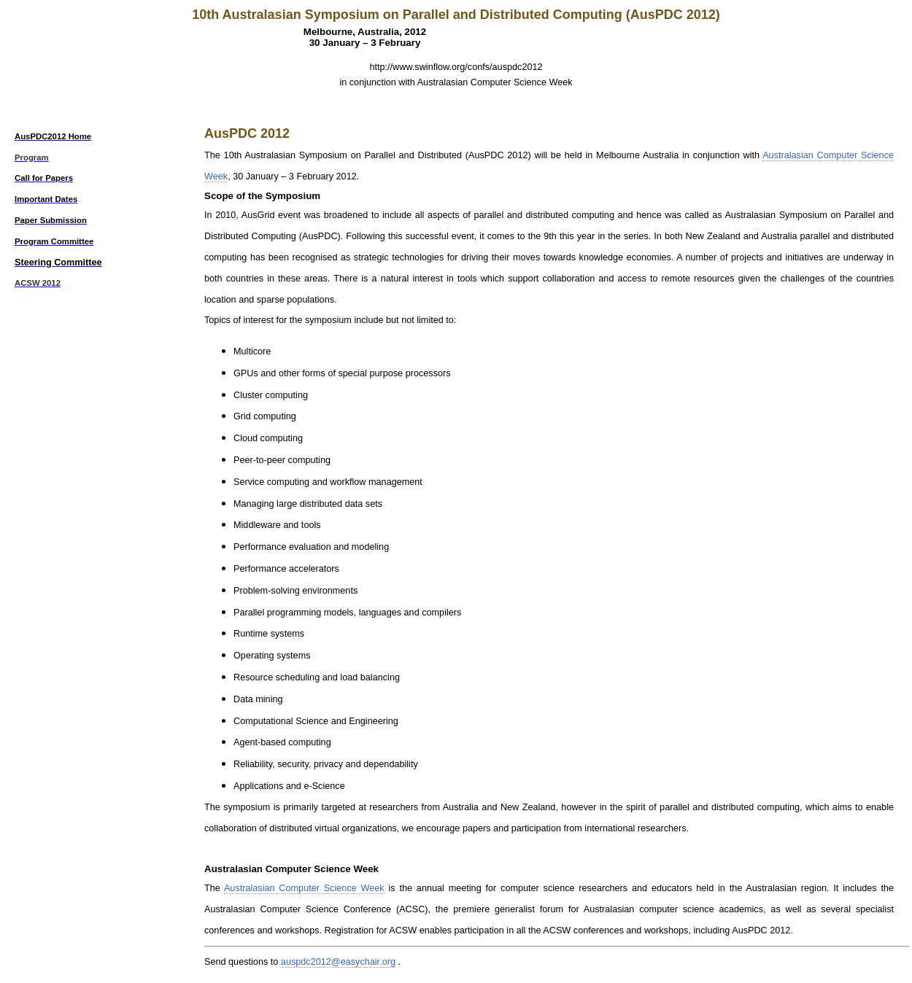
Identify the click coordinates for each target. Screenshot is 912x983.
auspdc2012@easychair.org (338, 962)
